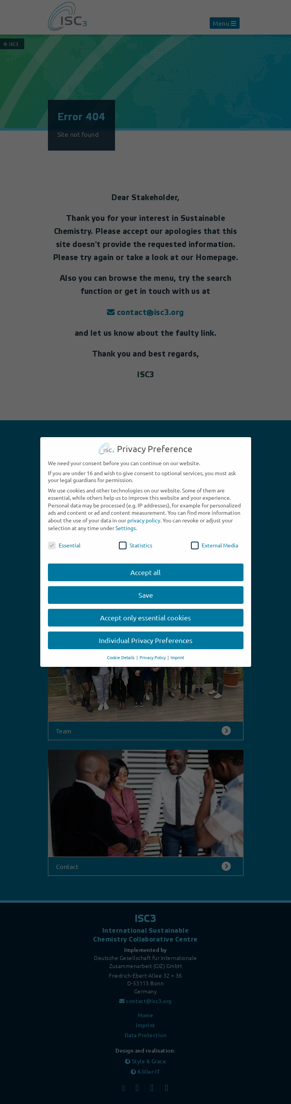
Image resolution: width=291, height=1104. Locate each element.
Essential (64, 540)
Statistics (135, 540)
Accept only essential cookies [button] (145, 613)
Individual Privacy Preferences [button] (145, 636)
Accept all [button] (145, 568)
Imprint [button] (177, 653)
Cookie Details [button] (121, 653)
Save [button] (145, 590)
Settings (125, 523)
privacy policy (143, 515)
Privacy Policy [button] (153, 653)
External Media (214, 540)
